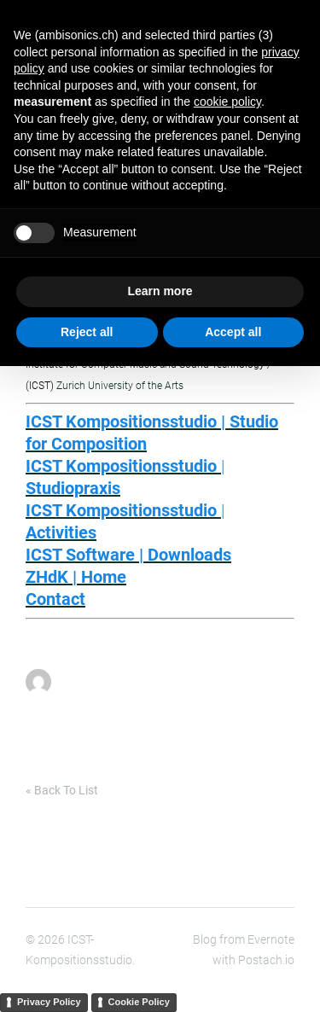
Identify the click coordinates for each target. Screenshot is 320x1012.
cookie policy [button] (227, 101)
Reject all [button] (87, 332)
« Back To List (62, 790)
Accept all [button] (233, 332)
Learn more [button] (159, 291)
